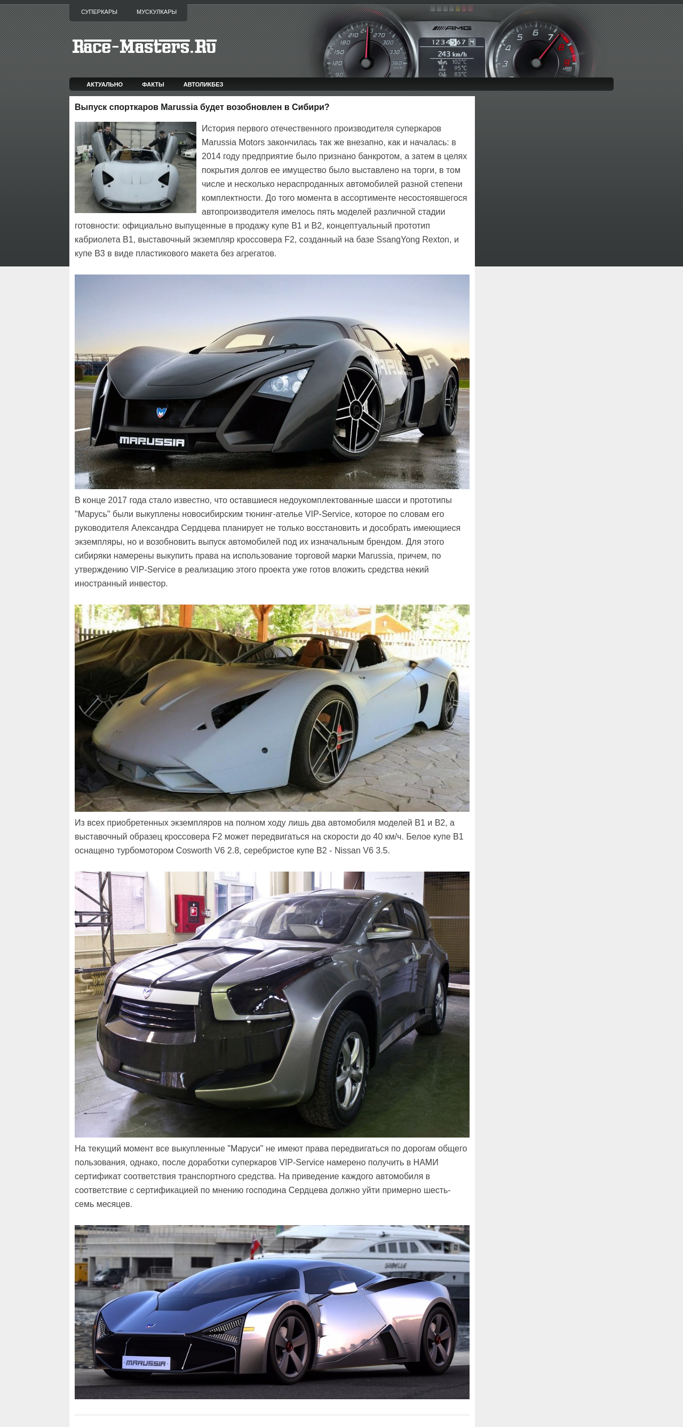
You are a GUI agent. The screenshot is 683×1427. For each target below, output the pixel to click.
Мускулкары (157, 12)
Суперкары (99, 12)
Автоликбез (204, 84)
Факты (153, 84)
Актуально (104, 84)
